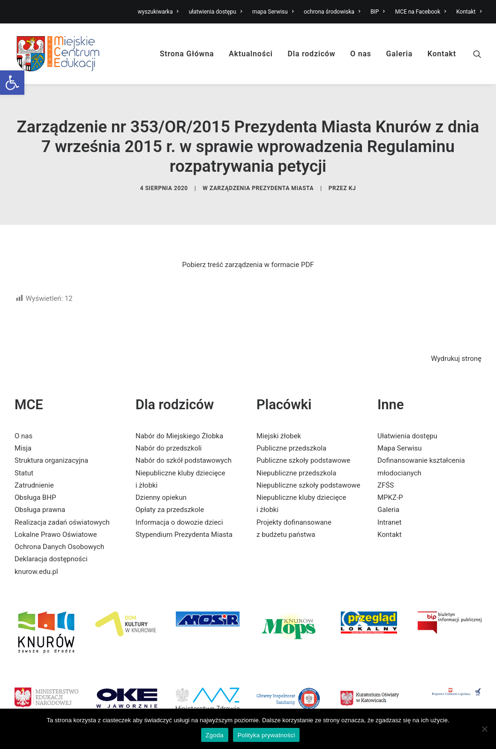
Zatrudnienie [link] (34, 470)
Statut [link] (24, 457)
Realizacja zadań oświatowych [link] (62, 507)
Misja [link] (23, 433)
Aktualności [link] (251, 53)
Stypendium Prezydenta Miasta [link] (184, 519)
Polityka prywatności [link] (266, 735)
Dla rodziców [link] (312, 53)
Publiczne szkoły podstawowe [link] (303, 445)
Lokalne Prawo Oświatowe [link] (56, 519)
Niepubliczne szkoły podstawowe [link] (308, 470)
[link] (12, 82)
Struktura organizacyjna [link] (51, 445)
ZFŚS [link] (385, 470)
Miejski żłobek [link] (278, 420)
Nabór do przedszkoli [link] (168, 433)
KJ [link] (352, 180)
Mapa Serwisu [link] (399, 433)
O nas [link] (360, 53)
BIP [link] (377, 11)
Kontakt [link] (468, 11)
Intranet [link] (389, 507)
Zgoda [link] (215, 735)
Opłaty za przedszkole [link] (169, 494)
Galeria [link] (399, 53)
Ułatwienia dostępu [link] (407, 420)
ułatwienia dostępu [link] (215, 11)
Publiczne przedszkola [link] (291, 433)
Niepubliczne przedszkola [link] (296, 457)
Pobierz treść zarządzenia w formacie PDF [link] (248, 249)
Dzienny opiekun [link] (161, 482)
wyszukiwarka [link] (158, 11)
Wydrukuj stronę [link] (456, 343)
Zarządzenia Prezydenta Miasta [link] (262, 180)
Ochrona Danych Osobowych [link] (59, 531)
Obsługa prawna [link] (40, 494)
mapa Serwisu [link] (272, 11)
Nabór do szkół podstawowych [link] (183, 445)
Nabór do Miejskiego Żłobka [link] (179, 420)
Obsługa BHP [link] (35, 482)
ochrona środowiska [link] (332, 11)
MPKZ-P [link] (390, 482)
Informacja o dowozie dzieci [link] (179, 507)
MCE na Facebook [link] (420, 11)
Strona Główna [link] (187, 53)
